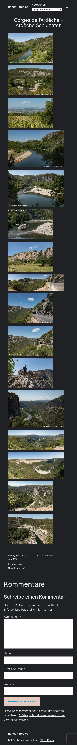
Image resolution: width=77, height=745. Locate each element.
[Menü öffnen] (67, 7)
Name (8, 653)
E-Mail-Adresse (14, 668)
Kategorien (39, 4)
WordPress (47, 740)
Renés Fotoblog (18, 6)
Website (9, 684)
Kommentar (12, 616)
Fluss (10, 568)
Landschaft (19, 568)
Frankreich (50, 555)
